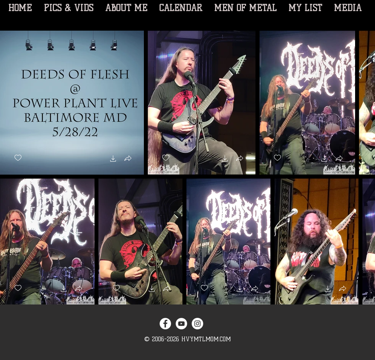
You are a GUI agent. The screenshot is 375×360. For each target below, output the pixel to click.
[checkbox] (18, 158)
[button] (113, 159)
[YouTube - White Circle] (181, 323)
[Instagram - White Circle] (197, 323)
